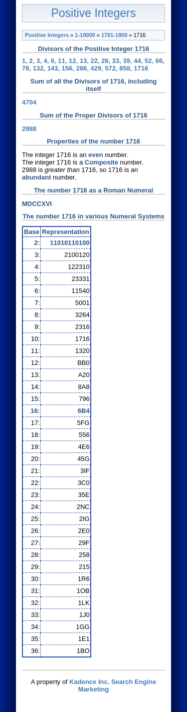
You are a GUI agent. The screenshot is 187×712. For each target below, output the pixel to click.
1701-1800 (114, 35)
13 (83, 60)
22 (93, 60)
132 (38, 68)
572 (110, 68)
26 (104, 60)
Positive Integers (93, 13)
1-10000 (85, 35)
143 (52, 68)
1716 (141, 68)
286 (81, 68)
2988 (29, 128)
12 (72, 60)
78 (25, 68)
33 (115, 60)
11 (61, 60)
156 (67, 68)
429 (95, 68)
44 (137, 60)
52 (148, 60)
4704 (29, 102)
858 (124, 68)
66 (159, 60)
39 (126, 60)
